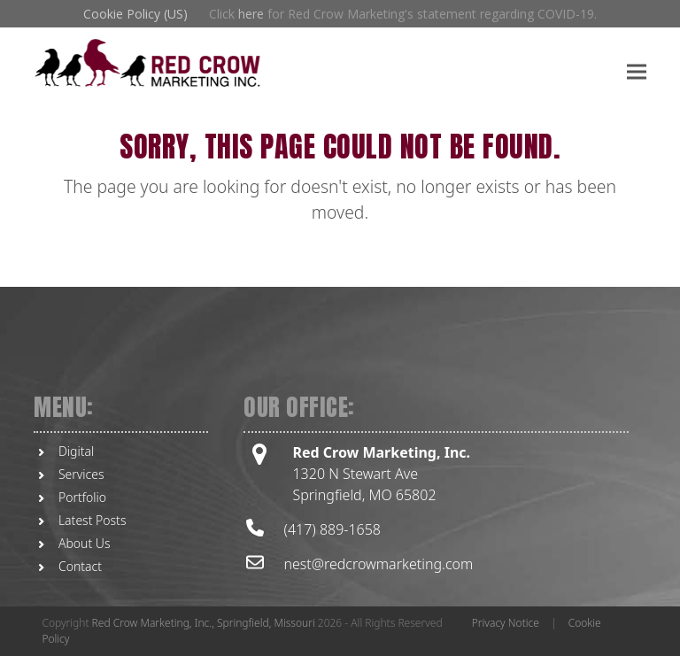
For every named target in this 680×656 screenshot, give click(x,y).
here (251, 13)
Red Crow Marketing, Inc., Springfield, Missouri (203, 622)
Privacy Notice (505, 622)
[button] (636, 71)
